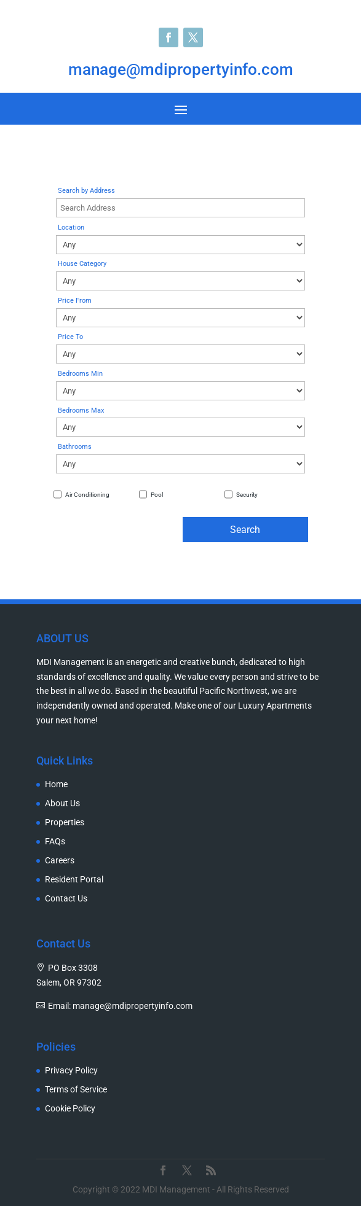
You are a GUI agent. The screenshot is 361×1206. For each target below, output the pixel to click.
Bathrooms (75, 447)
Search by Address (86, 191)
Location (71, 227)
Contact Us (66, 898)
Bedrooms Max (81, 410)
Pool (157, 494)
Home (56, 784)
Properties (64, 822)
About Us (62, 803)
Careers (59, 860)
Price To (70, 337)
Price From (75, 301)
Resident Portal (74, 879)
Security (247, 494)
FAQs (55, 841)
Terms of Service (76, 1089)
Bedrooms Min (80, 374)
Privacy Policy (71, 1070)
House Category (82, 264)
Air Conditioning (87, 494)
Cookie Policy (70, 1108)
